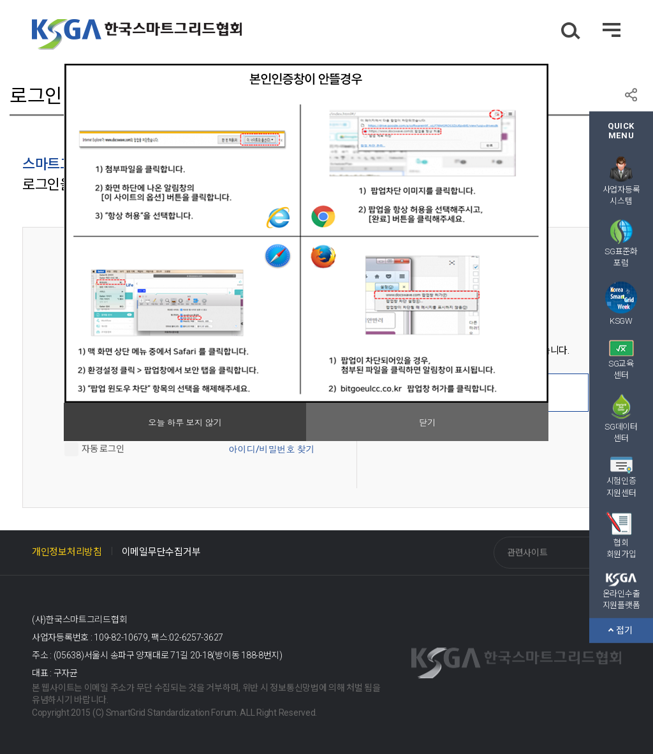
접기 (620, 630)
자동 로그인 (103, 448)
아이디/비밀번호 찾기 (272, 449)
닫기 (427, 423)
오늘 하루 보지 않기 (185, 423)
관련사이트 (527, 552)
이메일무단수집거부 (161, 552)
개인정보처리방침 (67, 552)
